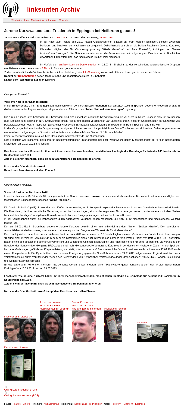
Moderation (37, 20)
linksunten (51, 20)
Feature (17, 404)
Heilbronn (116, 404)
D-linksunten (95, 404)
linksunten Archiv (53, 9)
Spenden (64, 20)
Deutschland (80, 404)
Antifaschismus (51, 404)
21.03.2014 (59, 37)
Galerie (26, 404)
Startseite (16, 20)
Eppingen (140, 404)
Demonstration (27, 76)
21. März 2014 (107, 37)
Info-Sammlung (91, 72)
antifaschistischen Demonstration (77, 64)
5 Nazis (46, 68)
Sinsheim (128, 404)
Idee (26, 20)
